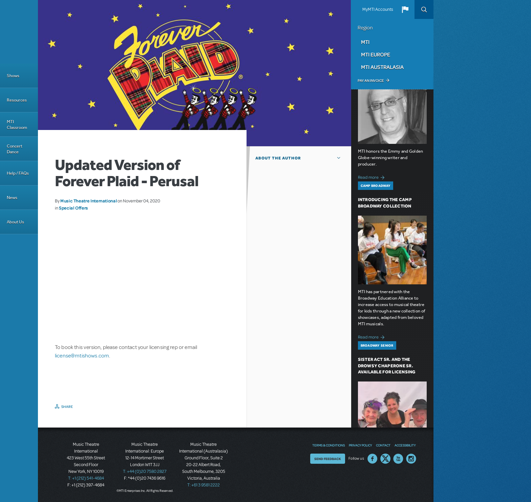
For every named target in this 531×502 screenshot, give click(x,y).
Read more (372, 176)
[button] (405, 9)
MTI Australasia (382, 67)
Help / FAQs (18, 173)
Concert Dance (14, 149)
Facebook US (372, 459)
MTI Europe (375, 54)
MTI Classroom (17, 124)
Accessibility (405, 445)
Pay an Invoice (371, 80)
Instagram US (411, 459)
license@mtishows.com (82, 355)
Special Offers (73, 208)
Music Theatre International (88, 200)
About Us (15, 222)
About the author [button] (278, 158)
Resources (17, 100)
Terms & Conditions (328, 445)
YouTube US (398, 459)
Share (67, 406)
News (12, 197)
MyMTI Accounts (377, 9)
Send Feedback (327, 459)
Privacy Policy (360, 445)
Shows (13, 76)
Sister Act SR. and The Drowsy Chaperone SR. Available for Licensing (387, 366)
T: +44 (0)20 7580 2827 (145, 471)
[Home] (19, 32)
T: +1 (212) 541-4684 (86, 478)
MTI (365, 42)
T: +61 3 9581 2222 (203, 485)
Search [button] (424, 9)
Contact (383, 445)
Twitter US (385, 459)
